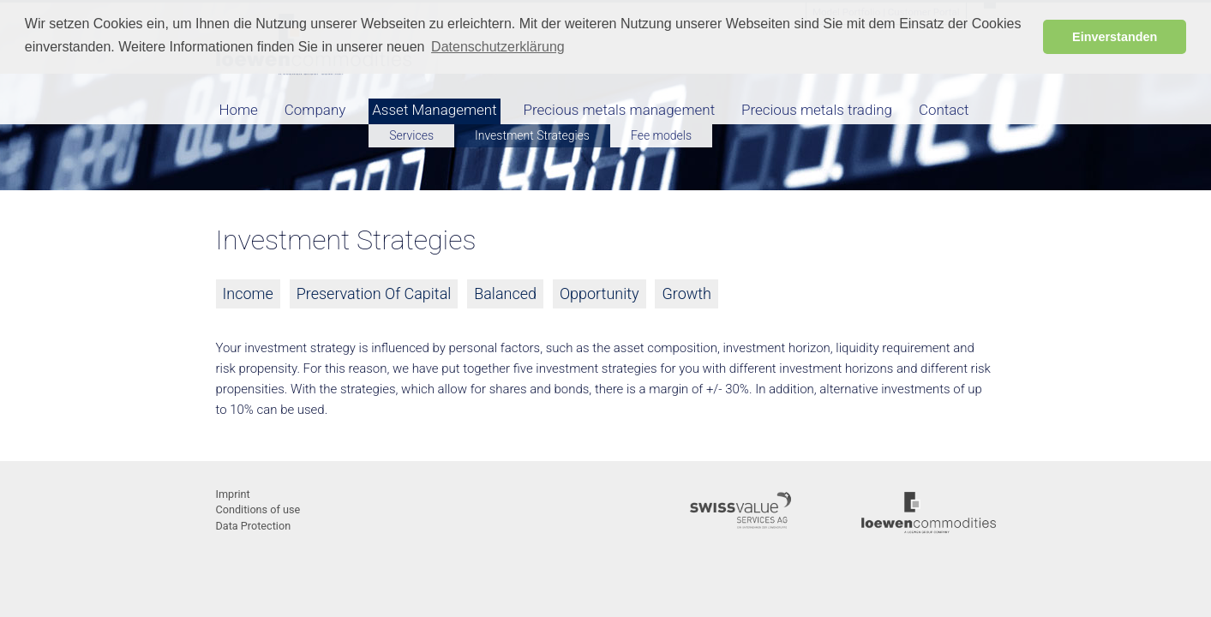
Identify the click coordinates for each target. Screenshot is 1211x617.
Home (238, 109)
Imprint (233, 494)
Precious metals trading (816, 109)
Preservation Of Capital (374, 294)
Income (248, 294)
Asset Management (434, 109)
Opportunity (599, 294)
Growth (686, 294)
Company (315, 109)
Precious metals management (620, 109)
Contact (944, 109)
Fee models (661, 135)
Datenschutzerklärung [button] (498, 46)
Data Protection (253, 525)
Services (411, 135)
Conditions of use (258, 509)
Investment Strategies (532, 135)
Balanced (505, 294)
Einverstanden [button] (1114, 37)
